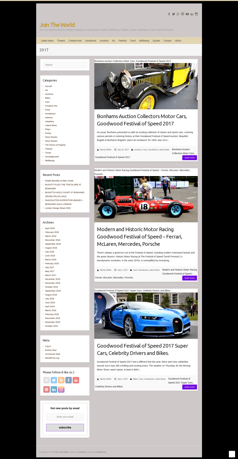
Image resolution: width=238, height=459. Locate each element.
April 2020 (50, 228)
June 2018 (50, 255)
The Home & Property (55, 145)
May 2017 (49, 271)
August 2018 (51, 248)
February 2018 (52, 263)
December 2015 (52, 318)
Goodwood (90, 40)
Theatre (61, 40)
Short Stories (51, 137)
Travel (48, 152)
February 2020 (52, 232)
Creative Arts (75, 40)
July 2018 (49, 252)
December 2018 (52, 240)
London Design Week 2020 (58, 208)
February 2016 (52, 314)
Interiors (49, 117)
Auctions (104, 40)
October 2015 (51, 326)
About (178, 40)
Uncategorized (52, 156)
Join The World (57, 24)
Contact (167, 40)
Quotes (156, 40)
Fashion (123, 40)
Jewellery (49, 121)
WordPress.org (52, 358)
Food (133, 40)
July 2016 (49, 298)
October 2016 (51, 287)
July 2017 (49, 267)
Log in (48, 346)
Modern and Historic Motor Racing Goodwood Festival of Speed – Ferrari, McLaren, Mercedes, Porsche (139, 236)
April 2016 (50, 306)
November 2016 (52, 283)
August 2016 (51, 295)
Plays (47, 129)
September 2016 (53, 291)
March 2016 (50, 310)
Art (113, 40)
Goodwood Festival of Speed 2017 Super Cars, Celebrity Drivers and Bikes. (142, 349)
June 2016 (50, 302)
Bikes (135, 379)
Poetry (48, 133)
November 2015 (52, 322)
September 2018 (53, 244)
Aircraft (48, 86)
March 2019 (50, 236)
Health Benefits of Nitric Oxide (59, 180)
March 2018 (50, 259)
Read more (189, 157)
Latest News (47, 40)
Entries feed (50, 350)
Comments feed (52, 354)
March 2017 (50, 275)
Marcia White (105, 150)
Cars (145, 150)
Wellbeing (144, 40)
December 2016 (52, 279)
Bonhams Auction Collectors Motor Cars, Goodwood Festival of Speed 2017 (142, 119)
